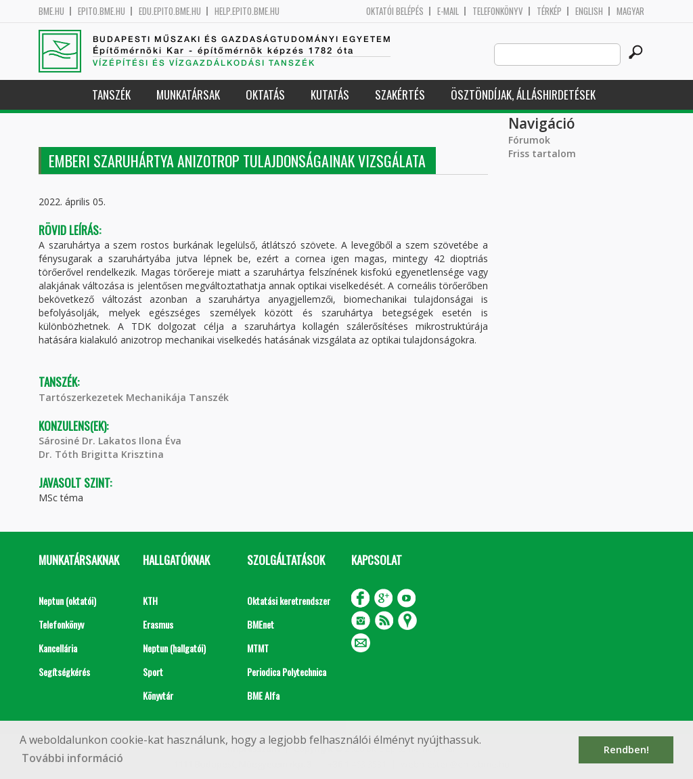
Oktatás (265, 94)
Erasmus (158, 624)
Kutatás (330, 94)
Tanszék (111, 94)
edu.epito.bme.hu (170, 11)
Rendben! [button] (626, 749)
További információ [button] (72, 758)
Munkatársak (188, 94)
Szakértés (400, 94)
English (589, 11)
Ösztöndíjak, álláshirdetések (523, 94)
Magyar (630, 11)
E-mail (448, 11)
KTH (150, 600)
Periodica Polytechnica (286, 672)
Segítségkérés (64, 672)
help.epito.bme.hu (247, 11)
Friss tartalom (542, 153)
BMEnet (260, 624)
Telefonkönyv (497, 11)
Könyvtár (158, 695)
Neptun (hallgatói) (174, 648)
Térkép (549, 11)
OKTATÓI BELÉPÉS (395, 11)
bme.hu (51, 11)
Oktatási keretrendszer (288, 600)
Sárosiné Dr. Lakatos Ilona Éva (110, 440)
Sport (153, 672)
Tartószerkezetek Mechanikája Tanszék (134, 397)
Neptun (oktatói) (67, 600)
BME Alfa (263, 695)
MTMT (258, 648)
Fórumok (529, 139)
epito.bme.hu (101, 11)
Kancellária (58, 648)
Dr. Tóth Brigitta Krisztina (101, 454)
